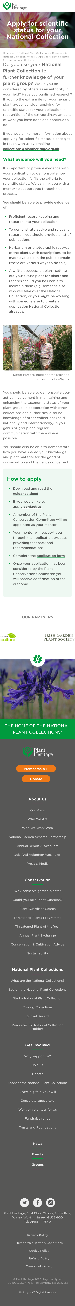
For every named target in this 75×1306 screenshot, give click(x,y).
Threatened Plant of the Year (37, 926)
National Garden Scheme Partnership (37, 837)
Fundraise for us (37, 1118)
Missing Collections (38, 1007)
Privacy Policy (37, 1235)
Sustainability (37, 953)
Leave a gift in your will (37, 1092)
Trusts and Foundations (37, 1127)
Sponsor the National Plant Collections (38, 1083)
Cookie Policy (39, 1250)
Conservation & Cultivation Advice (37, 944)
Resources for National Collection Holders (37, 1027)
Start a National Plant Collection (37, 998)
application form (51, 555)
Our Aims (37, 810)
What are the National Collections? (37, 980)
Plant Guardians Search (37, 908)
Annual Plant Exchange (37, 935)
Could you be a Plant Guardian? (38, 900)
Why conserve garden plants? (37, 891)
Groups (38, 1164)
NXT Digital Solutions (43, 1292)
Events (37, 1154)
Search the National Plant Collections (37, 989)
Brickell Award (37, 1016)
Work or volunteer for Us (37, 1109)
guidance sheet (25, 493)
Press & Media (38, 863)
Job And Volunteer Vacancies (37, 854)
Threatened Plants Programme (37, 917)
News (37, 1143)
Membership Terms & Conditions (39, 1243)
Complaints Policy (39, 1266)
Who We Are (37, 819)
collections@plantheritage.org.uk (31, 149)
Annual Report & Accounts (37, 846)
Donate (36, 779)
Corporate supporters (37, 1100)
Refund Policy (39, 1258)
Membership (36, 769)
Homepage (9, 53)
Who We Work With (37, 828)
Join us (37, 1065)
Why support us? (37, 1056)
